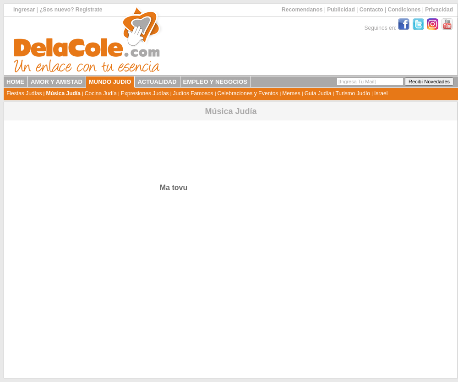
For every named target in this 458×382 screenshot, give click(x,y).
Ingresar (24, 9)
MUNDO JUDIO (110, 81)
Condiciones (403, 9)
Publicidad (341, 9)
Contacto (371, 9)
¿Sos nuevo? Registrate (70, 9)
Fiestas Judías (24, 93)
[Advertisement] (172, 142)
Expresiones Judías (145, 93)
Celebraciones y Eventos (248, 93)
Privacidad (439, 9)
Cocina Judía (101, 93)
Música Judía (63, 93)
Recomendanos (302, 9)
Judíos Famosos (193, 93)
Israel (380, 93)
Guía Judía (318, 93)
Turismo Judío (352, 93)
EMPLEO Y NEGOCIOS (215, 81)
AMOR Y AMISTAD (56, 81)
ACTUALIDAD (156, 81)
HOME (15, 81)
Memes (291, 93)
